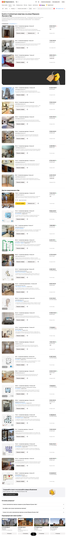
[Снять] (14, 5)
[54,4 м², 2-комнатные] (8, 290)
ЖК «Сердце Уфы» (18, 330)
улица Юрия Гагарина (19, 194)
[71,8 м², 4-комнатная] (8, 421)
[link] (63, 2)
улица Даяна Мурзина (19, 227)
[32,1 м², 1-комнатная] (8, 275)
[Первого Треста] (49, 5)
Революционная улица (19, 285)
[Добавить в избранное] (38, 33)
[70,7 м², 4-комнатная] (8, 348)
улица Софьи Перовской (19, 256)
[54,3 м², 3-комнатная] (8, 464)
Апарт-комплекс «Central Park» (20, 286)
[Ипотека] (25, 5)
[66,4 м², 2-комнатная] (8, 304)
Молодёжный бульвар (19, 372)
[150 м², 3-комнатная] (8, 377)
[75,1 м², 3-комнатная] (8, 217)
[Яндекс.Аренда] (42, 5)
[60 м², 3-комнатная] (8, 46)
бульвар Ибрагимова (19, 474)
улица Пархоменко (18, 460)
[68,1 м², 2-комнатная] (8, 246)
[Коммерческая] (19, 5)
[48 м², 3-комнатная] (8, 362)
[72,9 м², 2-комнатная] (8, 201)
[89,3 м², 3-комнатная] (8, 123)
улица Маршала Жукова (19, 27)
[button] (39, 2)
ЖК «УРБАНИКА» (18, 446)
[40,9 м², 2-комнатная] (8, 392)
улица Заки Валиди (18, 314)
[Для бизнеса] (35, 5)
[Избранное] (36, 2)
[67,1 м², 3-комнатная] (8, 32)
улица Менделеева (18, 431)
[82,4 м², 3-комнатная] (8, 61)
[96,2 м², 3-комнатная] (8, 108)
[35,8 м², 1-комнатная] (8, 478)
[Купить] (10, 5)
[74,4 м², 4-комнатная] (8, 450)
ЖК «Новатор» (17, 388)
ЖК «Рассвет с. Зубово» (19, 242)
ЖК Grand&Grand (18, 475)
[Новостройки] (5, 5)
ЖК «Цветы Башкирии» (19, 228)
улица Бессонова (18, 343)
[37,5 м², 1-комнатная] (8, 333)
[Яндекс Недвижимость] (9, 2)
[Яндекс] (2, 2)
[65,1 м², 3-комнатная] (8, 152)
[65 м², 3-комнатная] (8, 181)
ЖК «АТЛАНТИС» (18, 213)
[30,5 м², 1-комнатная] (8, 406)
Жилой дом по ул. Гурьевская (20, 403)
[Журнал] (30, 5)
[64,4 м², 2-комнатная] (8, 319)
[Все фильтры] (3, 8)
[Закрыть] (64, 8)
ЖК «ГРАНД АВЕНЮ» (19, 301)
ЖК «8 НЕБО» (17, 359)
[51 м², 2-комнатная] (8, 435)
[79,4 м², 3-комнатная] (8, 94)
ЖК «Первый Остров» (19, 417)
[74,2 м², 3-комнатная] (8, 166)
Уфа (16, 212)
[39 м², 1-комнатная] (8, 231)
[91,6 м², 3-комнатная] (8, 137)
